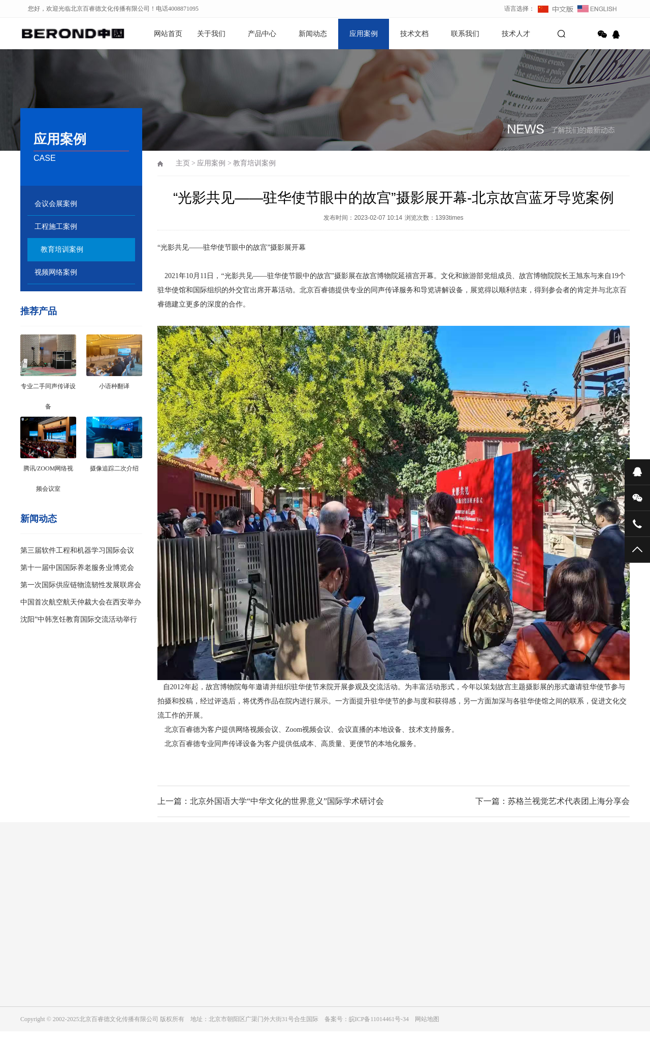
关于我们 (211, 34)
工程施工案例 (56, 226)
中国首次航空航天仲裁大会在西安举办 (80, 602)
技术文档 (414, 34)
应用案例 (363, 34)
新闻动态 (313, 34)
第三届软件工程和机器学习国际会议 (77, 550)
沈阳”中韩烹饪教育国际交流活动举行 (78, 619)
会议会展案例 (56, 204)
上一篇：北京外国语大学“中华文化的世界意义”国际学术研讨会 (270, 801)
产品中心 (262, 34)
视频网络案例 (56, 272)
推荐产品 (38, 311)
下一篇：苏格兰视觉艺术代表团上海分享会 (552, 801)
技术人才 (516, 34)
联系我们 (465, 34)
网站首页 (168, 34)
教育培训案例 (62, 249)
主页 (183, 163)
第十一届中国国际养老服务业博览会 (77, 567)
